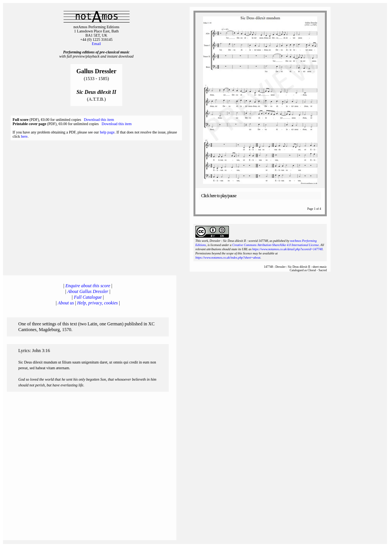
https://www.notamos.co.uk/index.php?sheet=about (228, 257)
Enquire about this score (88, 285)
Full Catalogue (88, 297)
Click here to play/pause (218, 195)
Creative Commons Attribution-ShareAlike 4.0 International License (275, 245)
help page (107, 132)
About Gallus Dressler (88, 291)
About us (66, 303)
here (24, 136)
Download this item (99, 119)
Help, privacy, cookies (97, 303)
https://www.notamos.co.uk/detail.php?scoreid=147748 (287, 249)
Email (96, 44)
